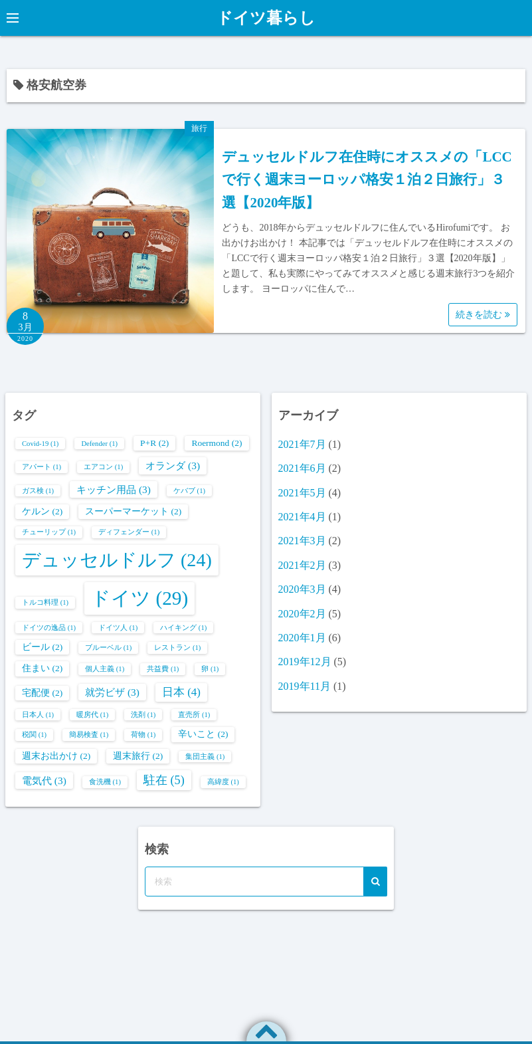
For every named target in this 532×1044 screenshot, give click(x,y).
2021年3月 (302, 540)
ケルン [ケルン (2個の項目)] (42, 511)
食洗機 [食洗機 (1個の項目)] (105, 781)
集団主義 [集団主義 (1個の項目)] (204, 756)
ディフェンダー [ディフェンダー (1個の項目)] (128, 532)
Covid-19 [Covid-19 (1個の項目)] (40, 443)
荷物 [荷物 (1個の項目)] (143, 734)
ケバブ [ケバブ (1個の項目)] (189, 490)
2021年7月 (302, 444)
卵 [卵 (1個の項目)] (210, 669)
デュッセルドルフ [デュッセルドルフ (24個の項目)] (117, 560)
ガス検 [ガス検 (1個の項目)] (38, 490)
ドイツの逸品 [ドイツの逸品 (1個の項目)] (49, 627)
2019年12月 (304, 661)
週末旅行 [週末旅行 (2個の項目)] (138, 756)
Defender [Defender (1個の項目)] (99, 443)
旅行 (199, 128)
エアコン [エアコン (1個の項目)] (103, 466)
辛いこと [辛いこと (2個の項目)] (203, 734)
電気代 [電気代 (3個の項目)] (44, 780)
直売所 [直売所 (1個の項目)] (194, 714)
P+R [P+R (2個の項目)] (154, 443)
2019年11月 (304, 686)
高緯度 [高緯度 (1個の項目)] (223, 781)
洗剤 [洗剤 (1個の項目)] (143, 714)
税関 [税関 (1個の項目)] (34, 734)
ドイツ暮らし (266, 18)
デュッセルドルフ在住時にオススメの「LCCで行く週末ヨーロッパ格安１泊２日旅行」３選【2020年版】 (366, 180)
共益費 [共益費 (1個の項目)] (163, 669)
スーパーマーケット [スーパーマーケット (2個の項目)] (133, 511)
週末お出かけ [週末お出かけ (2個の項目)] (56, 756)
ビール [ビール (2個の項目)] (42, 647)
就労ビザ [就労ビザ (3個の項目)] (112, 692)
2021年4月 (302, 516)
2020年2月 (302, 613)
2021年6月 (302, 468)
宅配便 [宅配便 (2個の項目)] (42, 693)
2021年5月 (302, 492)
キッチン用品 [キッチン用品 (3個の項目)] (113, 489)
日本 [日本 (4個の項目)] (181, 692)
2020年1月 (302, 637)
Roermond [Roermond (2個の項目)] (216, 443)
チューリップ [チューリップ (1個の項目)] (49, 532)
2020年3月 (302, 589)
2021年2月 (302, 565)
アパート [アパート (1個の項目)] (41, 466)
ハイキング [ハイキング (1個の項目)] (183, 627)
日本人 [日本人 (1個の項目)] (38, 714)
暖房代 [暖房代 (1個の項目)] (92, 714)
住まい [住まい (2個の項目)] (42, 668)
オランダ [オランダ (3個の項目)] (172, 465)
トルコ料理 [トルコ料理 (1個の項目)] (45, 602)
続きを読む (483, 315)
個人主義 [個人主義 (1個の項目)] (104, 669)
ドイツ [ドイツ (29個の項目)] (139, 598)
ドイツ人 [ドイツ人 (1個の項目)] (117, 627)
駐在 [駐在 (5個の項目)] (164, 780)
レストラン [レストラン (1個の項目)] (177, 647)
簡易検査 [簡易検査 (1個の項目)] (88, 734)
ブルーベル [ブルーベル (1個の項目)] (108, 647)
